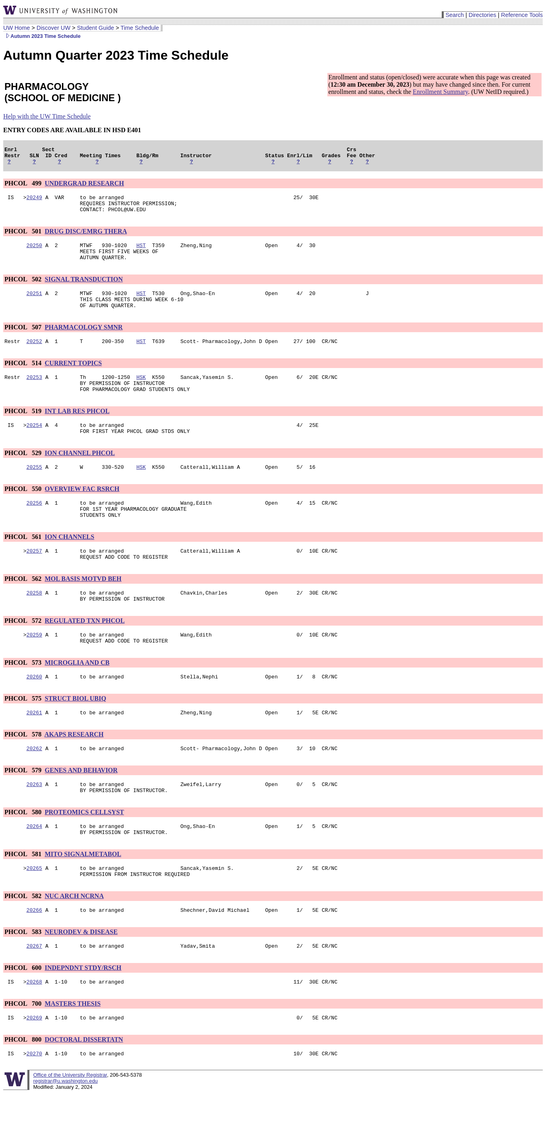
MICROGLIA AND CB (77, 696)
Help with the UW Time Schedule (47, 116)
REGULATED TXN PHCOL (85, 652)
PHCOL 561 (23, 563)
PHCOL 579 (23, 807)
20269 (34, 1067)
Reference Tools (522, 15)
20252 (34, 356)
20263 (34, 822)
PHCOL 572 (23, 652)
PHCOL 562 (23, 607)
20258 (34, 622)
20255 (34, 489)
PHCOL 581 (23, 896)
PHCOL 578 (23, 770)
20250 (34, 253)
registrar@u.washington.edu (65, 1132)
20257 (34, 578)
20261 (34, 748)
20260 (34, 711)
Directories (482, 15)
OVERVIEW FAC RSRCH (82, 511)
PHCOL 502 (23, 290)
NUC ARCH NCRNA (74, 940)
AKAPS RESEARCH (73, 770)
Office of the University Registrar (70, 1126)
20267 (34, 992)
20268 (34, 1030)
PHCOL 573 (23, 696)
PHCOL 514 (23, 378)
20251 (34, 305)
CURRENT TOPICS (73, 378)
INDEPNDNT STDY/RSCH (83, 1014)
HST (141, 253)
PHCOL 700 (23, 1051)
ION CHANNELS (69, 563)
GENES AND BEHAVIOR (81, 807)
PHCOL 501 (23, 238)
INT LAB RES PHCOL (77, 430)
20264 (34, 867)
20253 (34, 393)
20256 (34, 526)
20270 (34, 1104)
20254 (34, 445)
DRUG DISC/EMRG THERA (86, 238)
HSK (141, 393)
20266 (34, 955)
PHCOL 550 (23, 511)
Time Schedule (139, 28)
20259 (34, 667)
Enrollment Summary (440, 91)
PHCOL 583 (23, 977)
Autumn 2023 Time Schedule (42, 36)
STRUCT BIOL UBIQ (75, 733)
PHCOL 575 (23, 733)
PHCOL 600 (23, 1014)
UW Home (16, 28)
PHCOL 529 (23, 474)
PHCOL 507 (23, 341)
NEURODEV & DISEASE (81, 977)
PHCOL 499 (23, 186)
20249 (34, 202)
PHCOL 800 (23, 1089)
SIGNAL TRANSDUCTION (84, 290)
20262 (34, 785)
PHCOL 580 (23, 852)
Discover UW (53, 28)
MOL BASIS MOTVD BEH (83, 607)
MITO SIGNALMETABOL (83, 896)
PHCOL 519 (23, 430)
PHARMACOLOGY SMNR (84, 341)
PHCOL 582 (23, 940)
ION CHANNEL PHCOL (80, 474)
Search (454, 15)
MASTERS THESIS (73, 1051)
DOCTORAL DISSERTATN (84, 1089)
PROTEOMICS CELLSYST (84, 852)
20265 (34, 911)
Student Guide (95, 28)
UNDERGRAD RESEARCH (84, 186)
